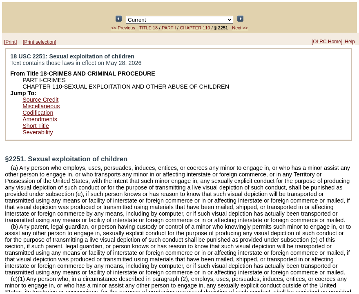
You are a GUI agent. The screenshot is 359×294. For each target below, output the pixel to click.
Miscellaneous (41, 106)
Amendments (39, 119)
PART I (169, 27)
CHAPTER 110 (195, 27)
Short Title (35, 125)
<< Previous (123, 27)
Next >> (240, 27)
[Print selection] (39, 42)
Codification (37, 112)
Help (350, 42)
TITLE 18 (148, 27)
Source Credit (40, 99)
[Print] (10, 42)
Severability (37, 132)
